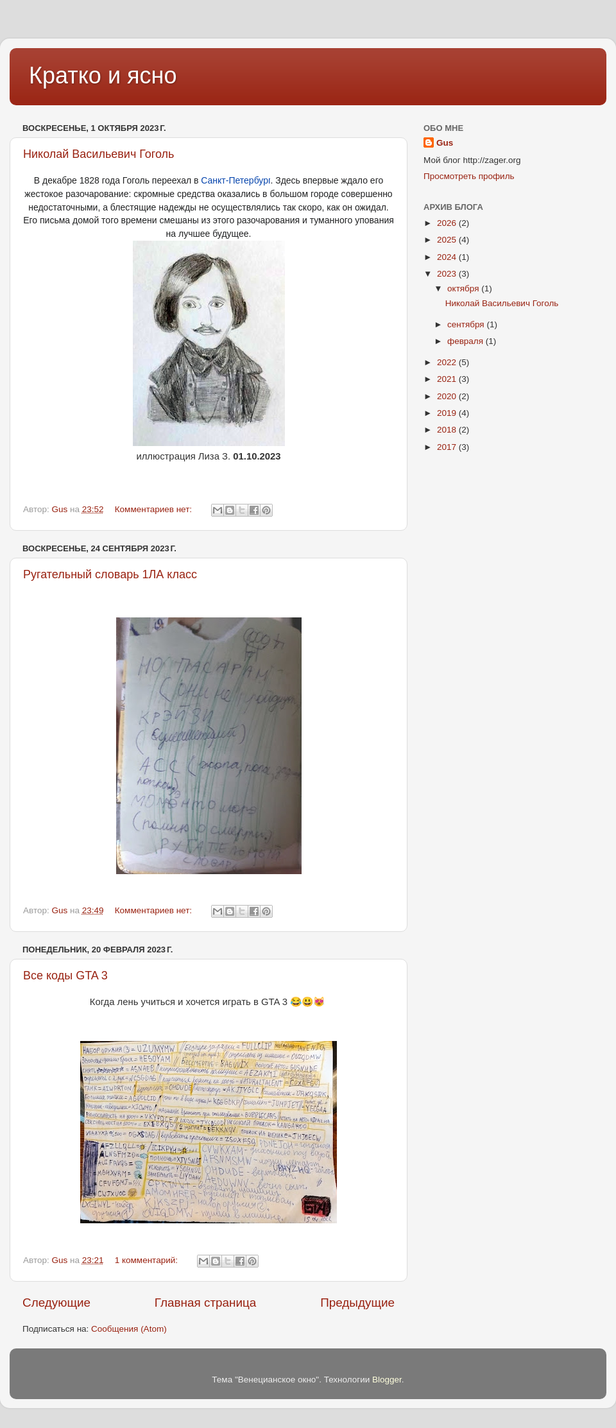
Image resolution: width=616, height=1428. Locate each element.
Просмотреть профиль (469, 176)
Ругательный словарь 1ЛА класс (110, 574)
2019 (448, 413)
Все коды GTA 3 (65, 975)
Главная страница (206, 1302)
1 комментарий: (147, 1260)
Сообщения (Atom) (129, 1329)
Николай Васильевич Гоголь (99, 154)
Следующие (56, 1302)
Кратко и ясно (102, 75)
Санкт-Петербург (235, 180)
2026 (448, 223)
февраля (466, 341)
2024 (448, 257)
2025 (448, 240)
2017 (448, 447)
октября (464, 288)
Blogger (387, 1379)
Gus (444, 143)
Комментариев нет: (154, 509)
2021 (448, 379)
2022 (448, 362)
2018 (448, 429)
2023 (448, 274)
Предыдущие (357, 1302)
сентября (466, 324)
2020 (448, 396)
